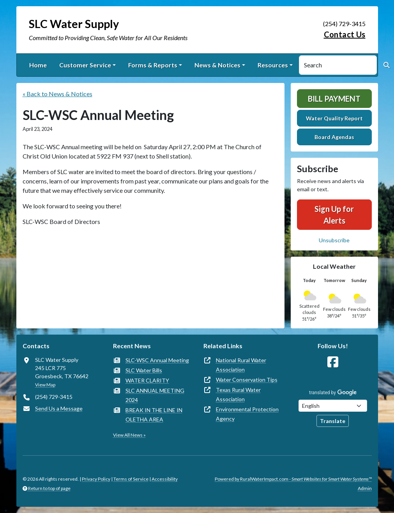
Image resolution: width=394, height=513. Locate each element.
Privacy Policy (96, 479)
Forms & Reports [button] (152, 65)
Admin (365, 488)
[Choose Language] (333, 406)
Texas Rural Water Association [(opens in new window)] (238, 394)
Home (38, 65)
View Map (45, 385)
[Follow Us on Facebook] (332, 362)
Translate (332, 421)
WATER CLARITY (147, 380)
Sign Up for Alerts (334, 214)
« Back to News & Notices (57, 93)
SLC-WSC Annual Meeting (157, 360)
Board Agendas (334, 137)
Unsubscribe (334, 240)
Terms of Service (130, 479)
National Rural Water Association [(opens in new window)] (241, 365)
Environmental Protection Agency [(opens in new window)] (247, 414)
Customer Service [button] (85, 65)
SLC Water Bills (143, 370)
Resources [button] (273, 65)
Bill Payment (334, 98)
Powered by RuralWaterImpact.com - (293, 479)
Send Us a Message (59, 408)
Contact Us (345, 34)
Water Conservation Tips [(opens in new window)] (246, 379)
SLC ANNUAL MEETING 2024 (154, 395)
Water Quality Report (334, 118)
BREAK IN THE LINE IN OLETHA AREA (153, 415)
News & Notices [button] (217, 65)
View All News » (129, 435)
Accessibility (165, 479)
